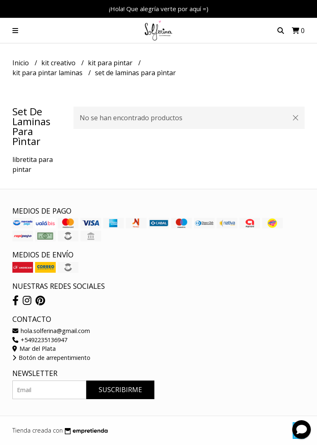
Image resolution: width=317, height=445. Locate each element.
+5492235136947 (39, 340)
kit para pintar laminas (48, 72)
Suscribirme (120, 389)
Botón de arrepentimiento (51, 358)
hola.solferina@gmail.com (51, 331)
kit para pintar (111, 62)
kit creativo (59, 62)
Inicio (21, 62)
